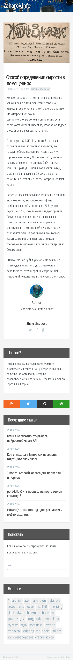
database (54, 600)
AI (9, 600)
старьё (39, 637)
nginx (23, 625)
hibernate (33, 613)
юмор (50, 637)
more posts (31, 309)
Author (27, 89)
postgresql (36, 625)
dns (21, 606)
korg (30, 619)
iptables (13, 619)
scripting (28, 631)
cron (43, 600)
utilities (56, 631)
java (23, 619)
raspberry (14, 631)
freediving (56, 606)
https (45, 613)
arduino (17, 600)
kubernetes (43, 619)
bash (35, 600)
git (9, 613)
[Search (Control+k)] (36, 564)
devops (12, 606)
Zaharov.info (17, 5)
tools (45, 631)
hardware (19, 613)
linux (56, 619)
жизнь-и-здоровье (40, 89)
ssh (38, 631)
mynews (13, 625)
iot (53, 613)
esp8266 (42, 606)
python (50, 625)
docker (30, 606)
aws (26, 600)
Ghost (68, 657)
